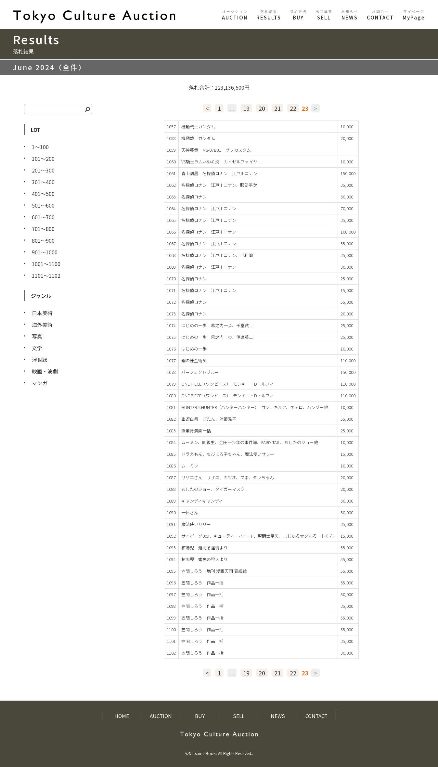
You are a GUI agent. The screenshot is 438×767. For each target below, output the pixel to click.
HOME (121, 715)
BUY (298, 15)
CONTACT (380, 15)
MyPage (414, 15)
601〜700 (43, 217)
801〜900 (43, 240)
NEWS (349, 15)
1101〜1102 (46, 275)
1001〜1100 (46, 264)
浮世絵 (39, 360)
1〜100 (40, 147)
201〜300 (43, 170)
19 (246, 108)
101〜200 (43, 158)
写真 (37, 336)
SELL (324, 15)
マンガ (39, 383)
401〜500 (43, 194)
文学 (37, 348)
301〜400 (43, 182)
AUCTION (235, 15)
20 (262, 108)
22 (293, 108)
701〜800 (43, 229)
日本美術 (42, 313)
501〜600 (43, 205)
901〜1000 (45, 252)
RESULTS (268, 15)
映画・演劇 (45, 371)
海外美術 (42, 324)
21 (277, 108)
